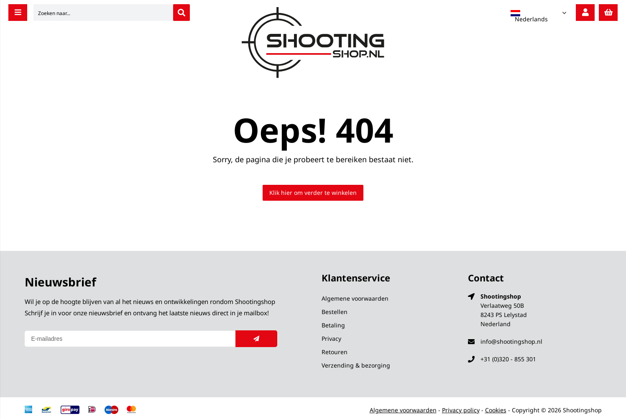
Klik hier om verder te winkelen (313, 193)
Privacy (331, 338)
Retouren (334, 352)
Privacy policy (461, 410)
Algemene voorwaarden (355, 298)
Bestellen (334, 312)
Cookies (495, 410)
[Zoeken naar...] (181, 12)
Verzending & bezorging (356, 365)
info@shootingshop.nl (511, 341)
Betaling (333, 325)
